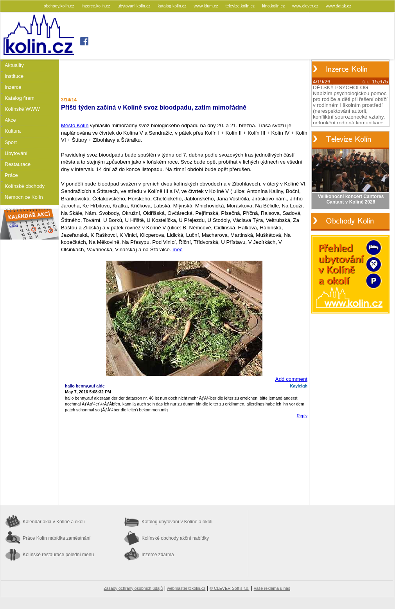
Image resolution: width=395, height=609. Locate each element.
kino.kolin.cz (274, 6)
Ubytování (16, 153)
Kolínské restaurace (58, 554)
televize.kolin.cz (241, 6)
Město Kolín (74, 125)
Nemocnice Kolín (24, 197)
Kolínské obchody (25, 186)
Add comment (291, 379)
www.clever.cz (306, 6)
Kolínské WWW (22, 109)
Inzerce (13, 87)
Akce (10, 120)
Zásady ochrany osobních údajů (133, 588)
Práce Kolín (56, 538)
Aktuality (14, 65)
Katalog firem (19, 98)
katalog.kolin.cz (173, 6)
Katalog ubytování (177, 521)
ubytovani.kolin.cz (135, 6)
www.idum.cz (206, 6)
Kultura (13, 131)
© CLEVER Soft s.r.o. (229, 588)
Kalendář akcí (54, 521)
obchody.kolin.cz (59, 6)
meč (177, 249)
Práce (11, 175)
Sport (11, 142)
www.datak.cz (338, 6)
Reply (302, 415)
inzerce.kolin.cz (96, 6)
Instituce (14, 76)
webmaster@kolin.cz (186, 588)
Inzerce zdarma (158, 554)
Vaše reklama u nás (272, 588)
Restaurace (18, 164)
